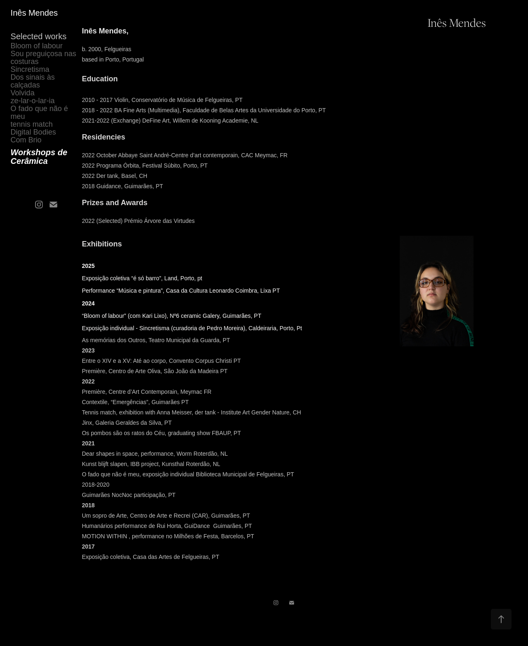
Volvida (23, 93)
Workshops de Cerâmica (39, 157)
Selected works (39, 36)
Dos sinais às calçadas (33, 81)
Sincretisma (30, 69)
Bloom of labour (37, 46)
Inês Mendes (34, 12)
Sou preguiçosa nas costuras (43, 58)
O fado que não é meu (39, 112)
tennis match (32, 124)
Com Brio (26, 140)
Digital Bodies (33, 132)
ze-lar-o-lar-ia (33, 101)
